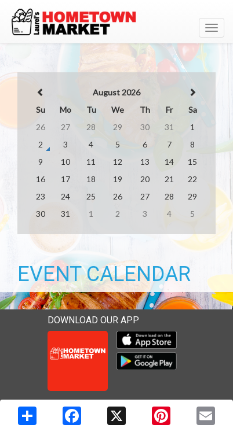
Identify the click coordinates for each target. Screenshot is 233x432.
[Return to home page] (116, 22)
